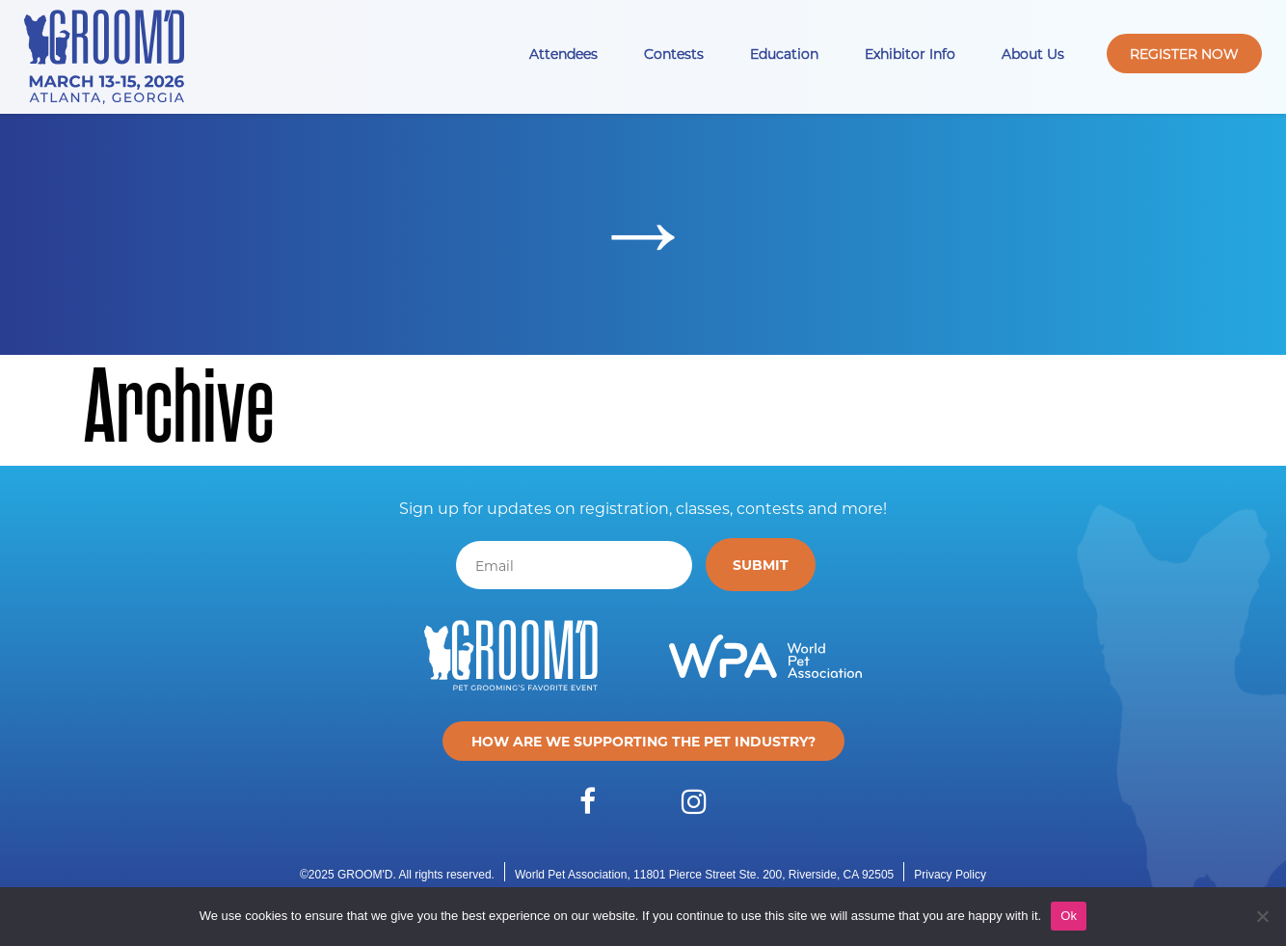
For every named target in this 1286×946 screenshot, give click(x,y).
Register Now (1184, 53)
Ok (1068, 915)
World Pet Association (571, 874)
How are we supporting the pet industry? (643, 741)
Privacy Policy (950, 874)
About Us (1033, 53)
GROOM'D (365, 874)
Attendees (563, 53)
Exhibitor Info (910, 53)
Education (784, 53)
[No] (1262, 916)
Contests (674, 53)
